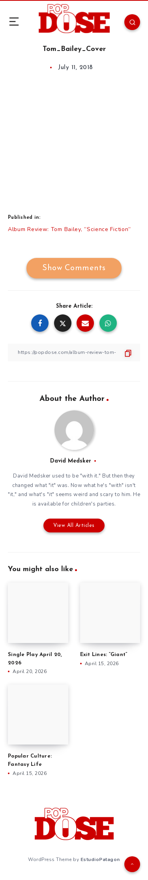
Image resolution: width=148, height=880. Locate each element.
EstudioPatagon (100, 859)
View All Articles (74, 525)
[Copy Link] (74, 352)
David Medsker (70, 461)
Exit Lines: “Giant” (103, 654)
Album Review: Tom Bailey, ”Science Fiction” (69, 229)
